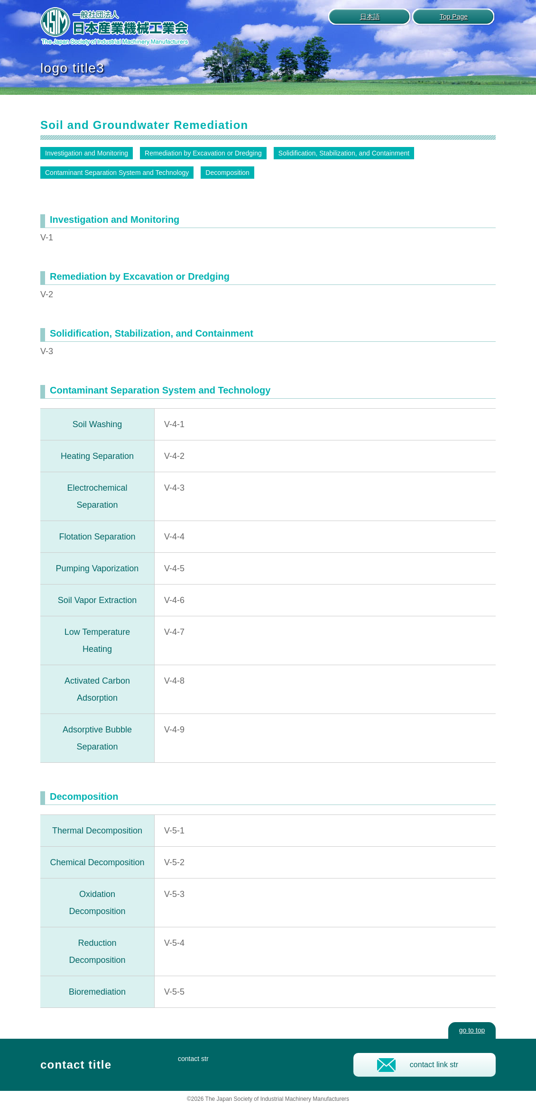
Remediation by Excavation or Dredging (203, 153)
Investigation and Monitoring (86, 153)
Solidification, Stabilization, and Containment (343, 153)
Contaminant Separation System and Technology (117, 172)
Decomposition (227, 172)
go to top (472, 1030)
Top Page (454, 16)
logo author (114, 26)
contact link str (434, 1065)
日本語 (370, 16)
